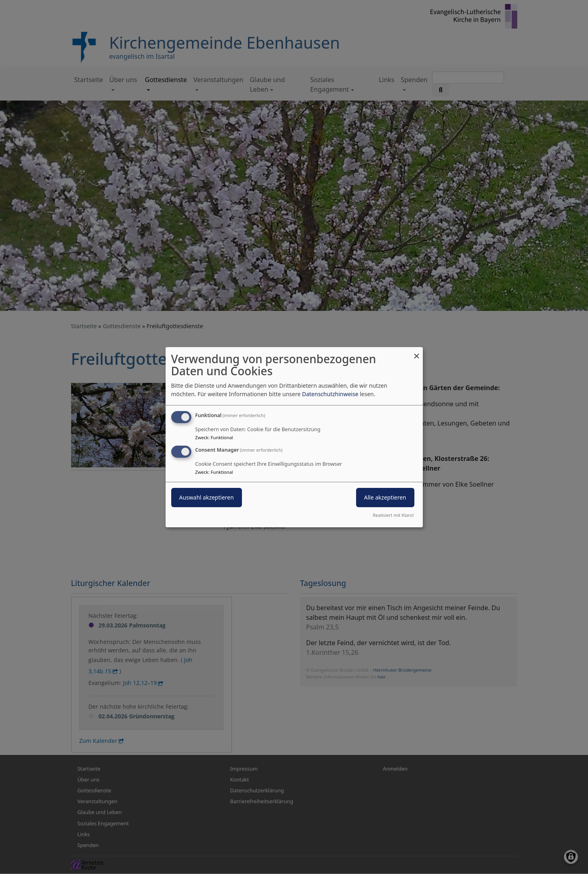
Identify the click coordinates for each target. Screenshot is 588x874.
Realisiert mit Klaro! (393, 515)
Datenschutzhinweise (330, 394)
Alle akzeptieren (385, 497)
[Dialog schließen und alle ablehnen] (417, 352)
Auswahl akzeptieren (206, 497)
